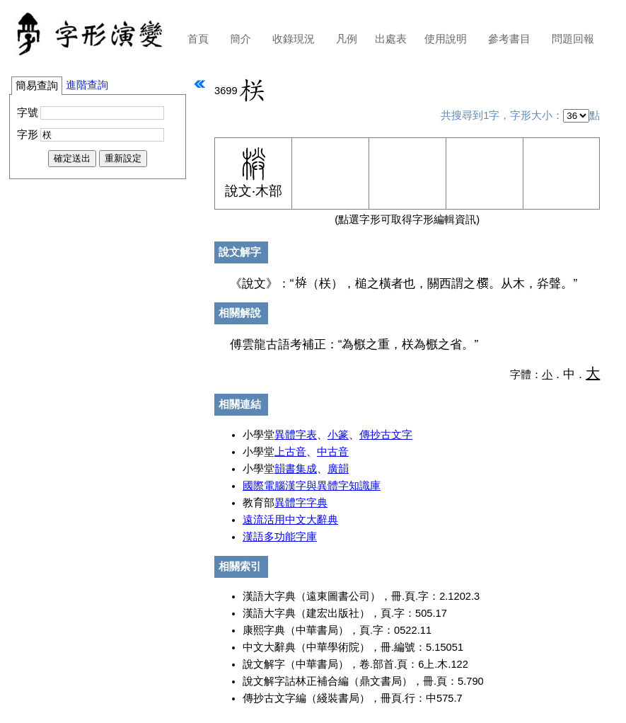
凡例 (346, 39)
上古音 (290, 451)
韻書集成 (295, 468)
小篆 (338, 434)
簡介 (240, 39)
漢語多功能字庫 (280, 536)
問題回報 (573, 39)
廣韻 (338, 468)
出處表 (391, 39)
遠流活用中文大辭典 (290, 519)
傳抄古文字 (385, 434)
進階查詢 (87, 85)
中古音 (333, 451)
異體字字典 (301, 502)
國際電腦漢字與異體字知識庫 (312, 485)
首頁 (198, 39)
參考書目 (509, 39)
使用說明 (445, 39)
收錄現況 (293, 39)
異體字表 (295, 434)
